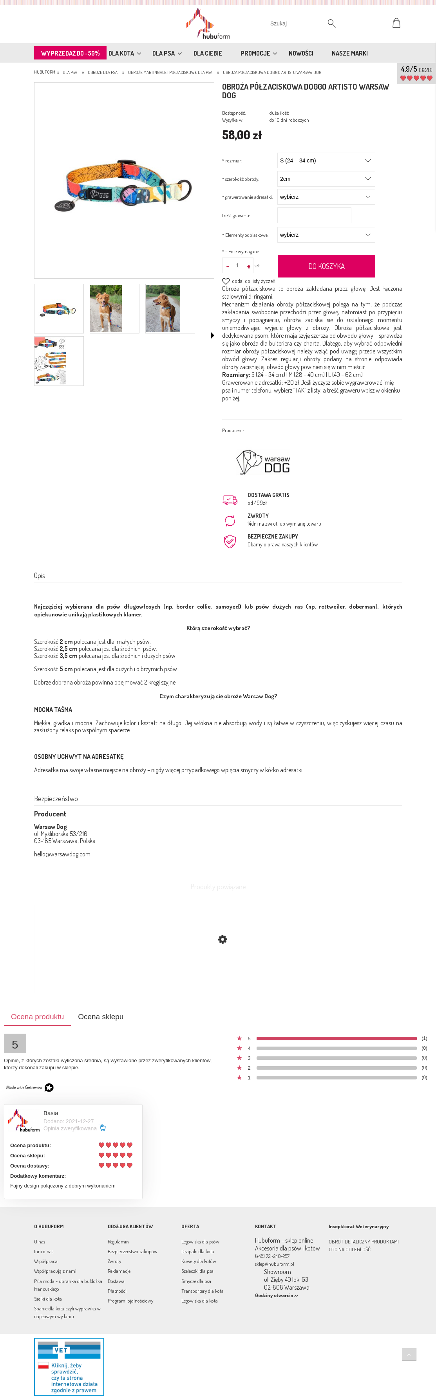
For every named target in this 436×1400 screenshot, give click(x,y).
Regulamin (118, 1241)
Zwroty (114, 1261)
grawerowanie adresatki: (247, 197)
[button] (212, 335)
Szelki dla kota (48, 1298)
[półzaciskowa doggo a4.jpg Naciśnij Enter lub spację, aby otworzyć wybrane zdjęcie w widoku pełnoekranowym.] (124, 181)
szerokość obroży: (240, 179)
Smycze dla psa (196, 1281)
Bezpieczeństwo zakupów (132, 1251)
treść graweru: (236, 215)
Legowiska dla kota (199, 1300)
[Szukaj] (300, 25)
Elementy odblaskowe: (245, 235)
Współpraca (46, 1261)
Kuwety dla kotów (198, 1261)
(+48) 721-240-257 (272, 1256)
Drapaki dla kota (197, 1251)
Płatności (117, 1291)
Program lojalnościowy (130, 1300)
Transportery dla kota (202, 1291)
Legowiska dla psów (200, 1241)
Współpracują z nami (55, 1271)
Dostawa (116, 1281)
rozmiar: (232, 160)
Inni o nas (43, 1251)
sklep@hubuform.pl (274, 1264)
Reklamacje (119, 1271)
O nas (39, 1241)
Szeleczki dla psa (197, 1271)
